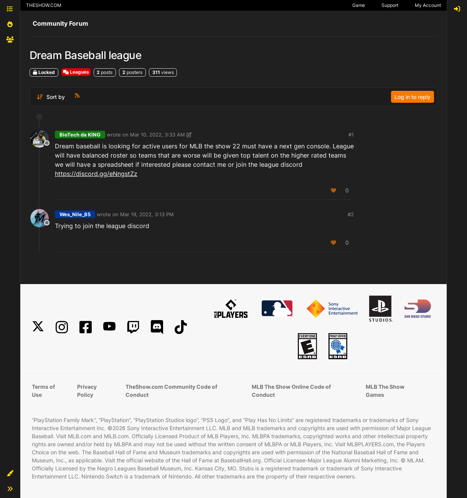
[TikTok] (181, 327)
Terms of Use (43, 390)
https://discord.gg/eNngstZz (96, 174)
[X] (38, 327)
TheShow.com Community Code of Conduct (171, 390)
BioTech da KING (80, 134)
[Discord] (157, 327)
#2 (351, 214)
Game (358, 5)
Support (389, 5)
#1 (351, 134)
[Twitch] (133, 327)
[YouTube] (109, 327)
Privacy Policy (87, 390)
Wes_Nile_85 (75, 214)
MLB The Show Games (385, 390)
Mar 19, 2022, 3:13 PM (147, 214)
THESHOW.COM (43, 5)
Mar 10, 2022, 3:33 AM (157, 134)
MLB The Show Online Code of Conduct (291, 390)
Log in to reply (412, 97)
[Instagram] (62, 327)
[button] (10, 473)
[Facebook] (85, 327)
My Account (428, 5)
